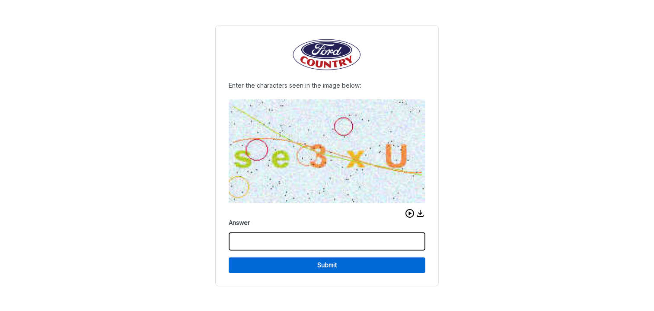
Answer (239, 222)
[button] (410, 213)
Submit (327, 265)
